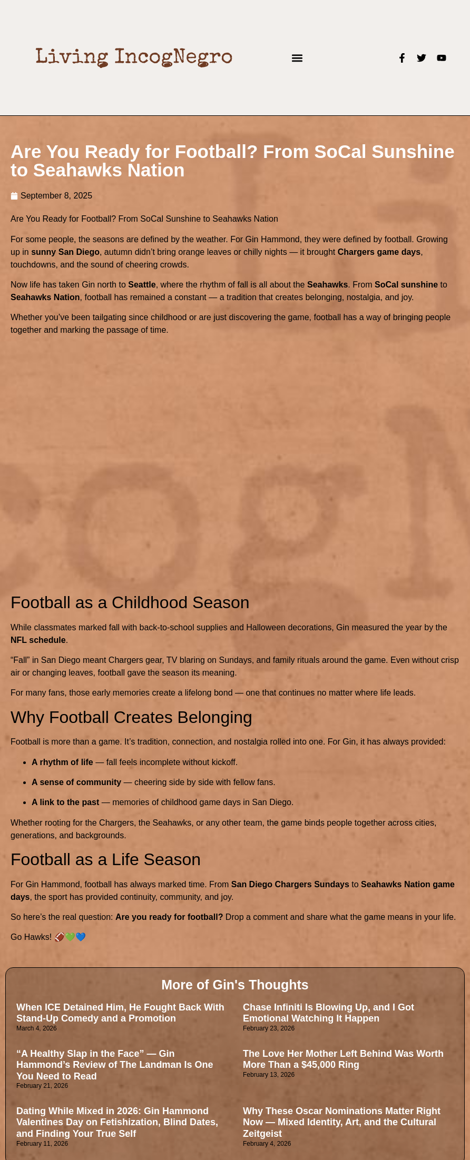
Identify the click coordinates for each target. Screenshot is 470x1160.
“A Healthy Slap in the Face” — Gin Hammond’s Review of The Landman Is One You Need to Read (114, 1065)
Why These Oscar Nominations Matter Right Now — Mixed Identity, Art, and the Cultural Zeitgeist (341, 1122)
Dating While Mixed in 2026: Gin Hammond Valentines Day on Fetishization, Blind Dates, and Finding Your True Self (117, 1122)
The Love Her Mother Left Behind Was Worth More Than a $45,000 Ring (343, 1059)
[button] (297, 57)
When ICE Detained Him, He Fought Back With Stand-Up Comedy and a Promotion (120, 1013)
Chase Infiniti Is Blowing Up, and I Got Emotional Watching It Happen (328, 1013)
